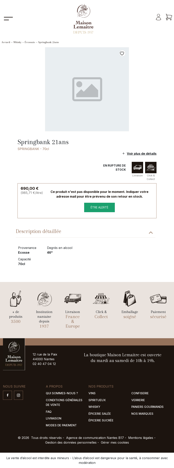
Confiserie (140, 393)
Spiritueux (97, 400)
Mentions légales (140, 438)
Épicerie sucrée (100, 420)
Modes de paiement (61, 425)
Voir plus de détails (142, 154)
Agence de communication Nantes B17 (95, 438)
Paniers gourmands (147, 407)
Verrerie (138, 400)
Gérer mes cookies (115, 442)
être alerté (99, 207)
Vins (92, 393)
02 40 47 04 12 (44, 364)
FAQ (49, 412)
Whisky (17, 42)
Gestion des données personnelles (71, 442)
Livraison (53, 418)
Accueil (6, 42)
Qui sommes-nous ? (62, 393)
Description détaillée (38, 231)
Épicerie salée (99, 413)
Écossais (30, 42)
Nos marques (142, 413)
